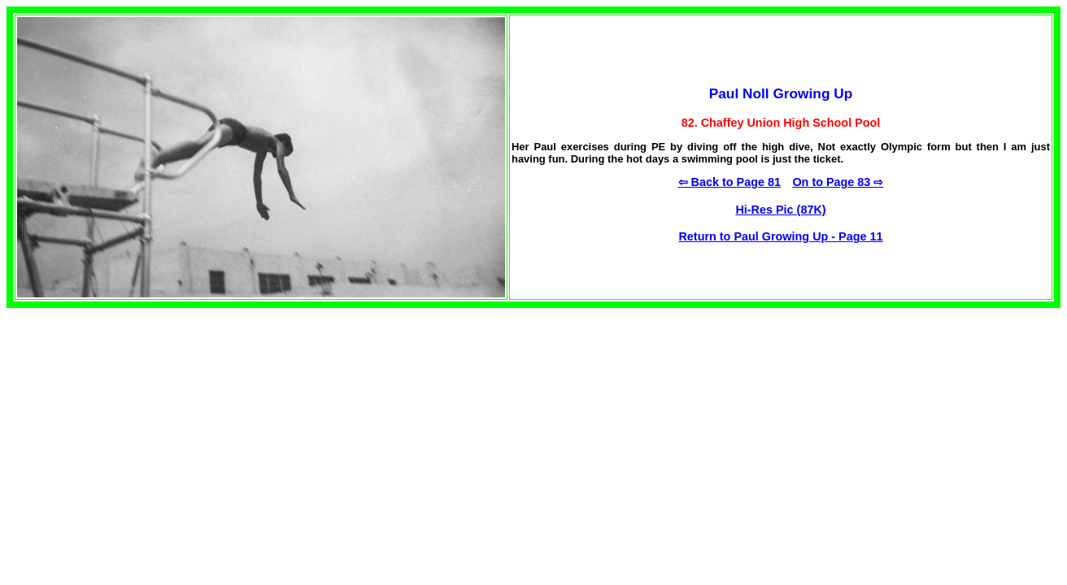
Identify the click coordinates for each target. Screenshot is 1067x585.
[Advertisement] (143, 421)
